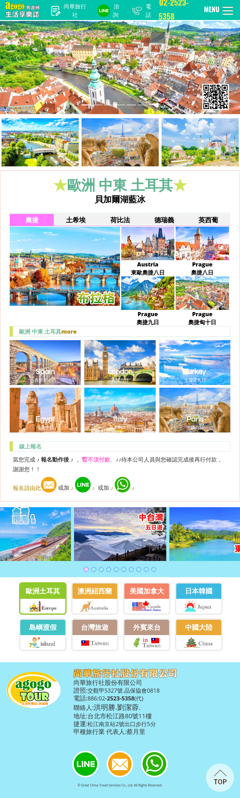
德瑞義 (164, 219)
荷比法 (120, 219)
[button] (18, 58)
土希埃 (76, 219)
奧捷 (31, 219)
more (69, 331)
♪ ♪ (83, 488)
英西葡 (208, 219)
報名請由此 (35, 488)
